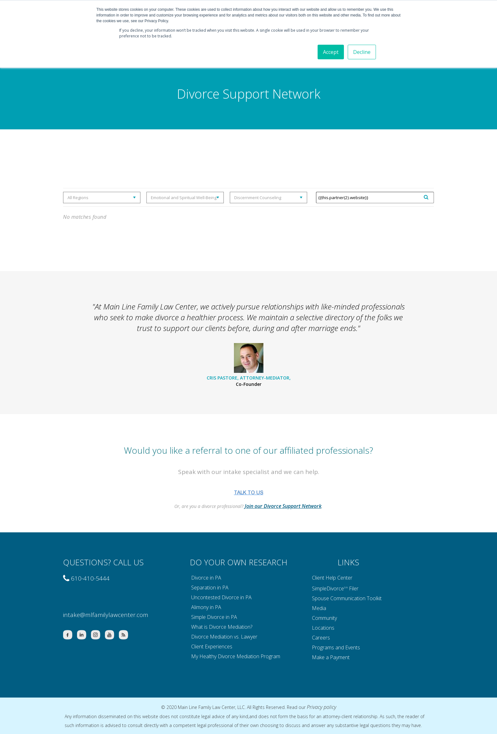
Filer (354, 588)
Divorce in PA (206, 577)
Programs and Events (336, 647)
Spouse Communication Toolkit (347, 598)
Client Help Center (332, 577)
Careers (321, 637)
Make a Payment (331, 657)
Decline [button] (362, 52)
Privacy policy (321, 707)
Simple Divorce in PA (214, 617)
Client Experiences (211, 646)
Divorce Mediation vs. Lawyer (224, 636)
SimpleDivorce (328, 588)
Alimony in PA (206, 607)
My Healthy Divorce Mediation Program (235, 656)
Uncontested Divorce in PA (221, 597)
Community (324, 617)
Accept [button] (331, 52)
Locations (323, 627)
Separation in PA (210, 587)
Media (319, 608)
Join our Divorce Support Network (283, 506)
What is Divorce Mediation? (221, 626)
